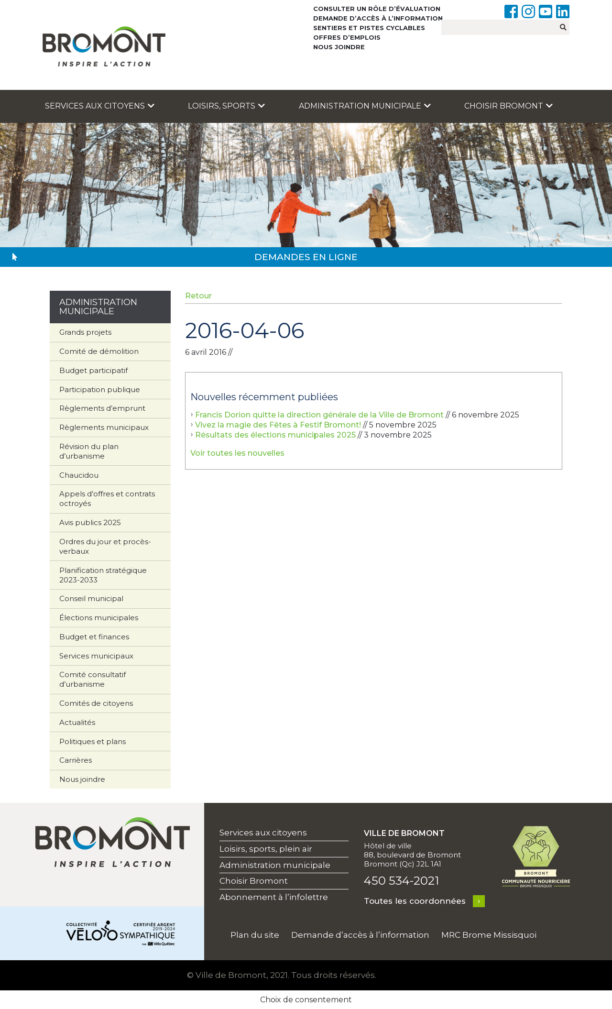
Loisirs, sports (226, 105)
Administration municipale (365, 105)
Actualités (77, 722)
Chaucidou (78, 475)
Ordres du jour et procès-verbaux (105, 546)
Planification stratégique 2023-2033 (103, 575)
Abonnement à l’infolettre (273, 897)
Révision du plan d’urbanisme (89, 451)
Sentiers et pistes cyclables (369, 28)
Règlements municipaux (104, 427)
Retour (198, 295)
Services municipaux (96, 655)
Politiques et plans (92, 741)
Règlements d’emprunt (102, 408)
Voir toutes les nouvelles (237, 453)
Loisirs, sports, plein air (265, 849)
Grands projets (85, 332)
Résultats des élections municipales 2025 (275, 434)
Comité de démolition (99, 351)
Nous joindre (339, 47)
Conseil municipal (91, 598)
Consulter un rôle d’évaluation (376, 8)
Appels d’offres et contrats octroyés (107, 498)
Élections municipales (98, 617)
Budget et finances (94, 636)
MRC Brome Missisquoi (488, 935)
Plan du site (254, 935)
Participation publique (99, 389)
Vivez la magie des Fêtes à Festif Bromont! (278, 424)
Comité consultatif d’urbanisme (92, 679)
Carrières (75, 760)
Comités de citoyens (96, 703)
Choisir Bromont (508, 105)
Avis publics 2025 (90, 522)
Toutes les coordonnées (415, 901)
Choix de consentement (306, 999)
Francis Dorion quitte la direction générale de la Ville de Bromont (319, 414)
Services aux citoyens (99, 105)
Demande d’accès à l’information (378, 18)
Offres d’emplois (347, 37)
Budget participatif (93, 370)
